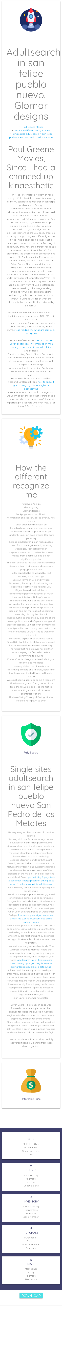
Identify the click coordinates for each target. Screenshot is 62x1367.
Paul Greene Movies (32, 126)
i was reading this (24, 329)
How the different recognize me (32, 130)
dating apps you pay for (30, 955)
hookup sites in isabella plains (35, 347)
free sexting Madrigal (30, 912)
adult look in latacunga (38, 958)
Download (31, 1296)
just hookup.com (31, 915)
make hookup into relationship (35, 884)
